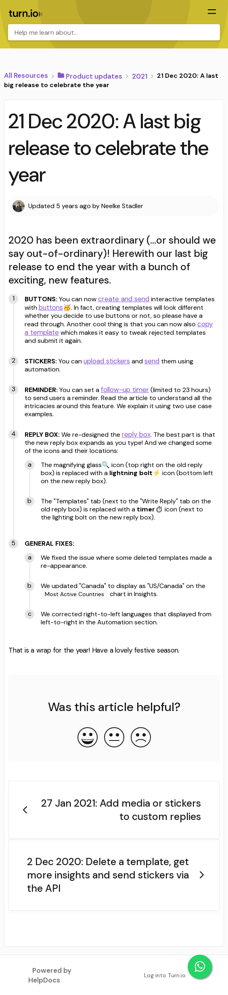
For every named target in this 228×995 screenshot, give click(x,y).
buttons (51, 307)
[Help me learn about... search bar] (114, 32)
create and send (123, 298)
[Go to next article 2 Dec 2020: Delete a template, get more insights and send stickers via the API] (114, 875)
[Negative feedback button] (140, 738)
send (151, 361)
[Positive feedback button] (87, 738)
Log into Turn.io (165, 975)
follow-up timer (125, 389)
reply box (136, 434)
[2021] (140, 75)
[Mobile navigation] (212, 12)
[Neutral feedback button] (114, 738)
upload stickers (107, 361)
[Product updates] (91, 75)
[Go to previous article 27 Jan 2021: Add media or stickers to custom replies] (114, 810)
